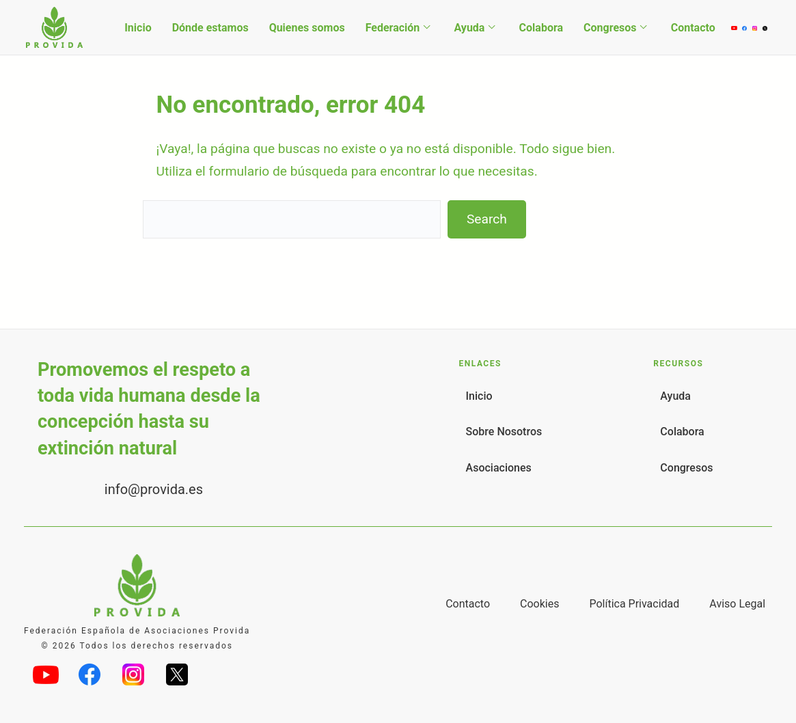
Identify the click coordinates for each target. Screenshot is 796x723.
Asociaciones (499, 467)
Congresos (610, 27)
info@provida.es (154, 489)
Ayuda (469, 27)
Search (487, 219)
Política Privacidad (634, 603)
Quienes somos (307, 27)
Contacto (693, 27)
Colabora (541, 27)
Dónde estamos (210, 27)
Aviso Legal (737, 603)
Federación (393, 27)
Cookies (539, 603)
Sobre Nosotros (504, 431)
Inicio (137, 27)
